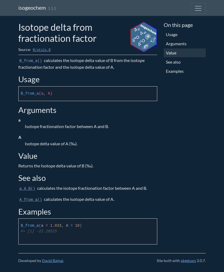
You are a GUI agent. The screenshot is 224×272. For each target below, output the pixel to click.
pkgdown (188, 260)
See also (173, 61)
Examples (175, 71)
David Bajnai (52, 260)
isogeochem (32, 7)
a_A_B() (27, 189)
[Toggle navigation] (198, 8)
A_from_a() (30, 200)
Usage (171, 34)
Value (171, 52)
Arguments (176, 43)
